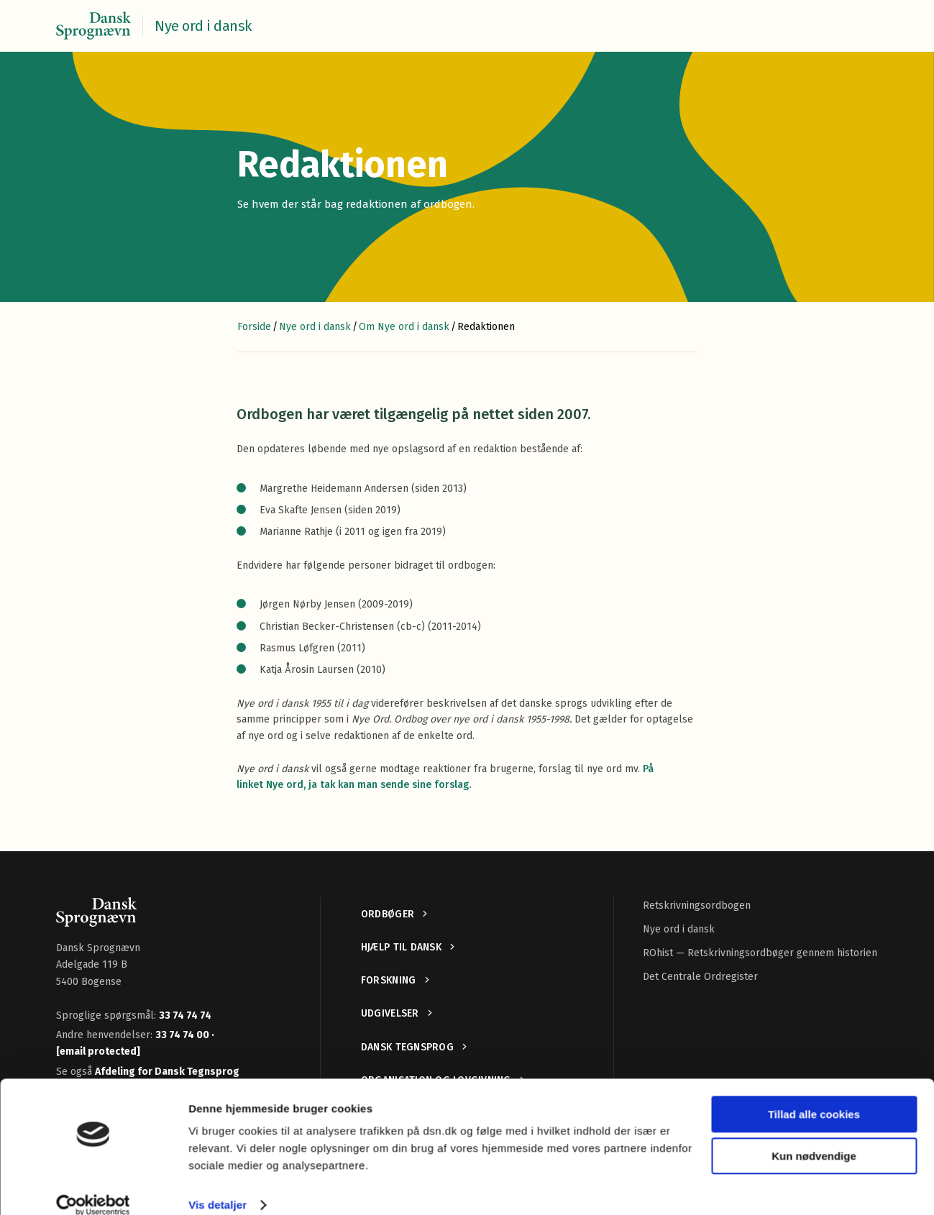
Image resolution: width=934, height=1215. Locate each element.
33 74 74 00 (183, 1035)
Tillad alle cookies (814, 1096)
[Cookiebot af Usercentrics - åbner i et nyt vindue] (93, 1187)
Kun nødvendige (814, 1138)
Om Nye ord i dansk (404, 327)
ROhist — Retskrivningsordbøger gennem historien (760, 953)
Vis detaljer (217, 1186)
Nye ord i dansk (315, 327)
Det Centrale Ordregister (700, 977)
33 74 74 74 (185, 1015)
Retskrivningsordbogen (697, 905)
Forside (254, 327)
